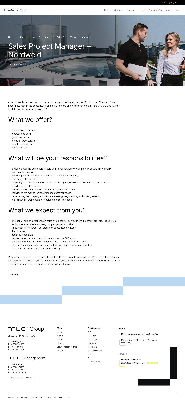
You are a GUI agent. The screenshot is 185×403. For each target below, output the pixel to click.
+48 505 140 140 (15, 378)
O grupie (118, 10)
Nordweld (92, 343)
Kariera (130, 10)
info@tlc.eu (31, 378)
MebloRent (92, 347)
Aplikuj (14, 274)
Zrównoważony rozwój (159, 10)
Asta (89, 358)
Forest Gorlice (94, 362)
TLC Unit (91, 354)
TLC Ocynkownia (95, 351)
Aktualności (138, 363)
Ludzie (141, 10)
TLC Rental (92, 336)
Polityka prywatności (54, 397)
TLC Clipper (93, 339)
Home (107, 10)
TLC (89, 332)
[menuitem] (169, 2)
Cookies (67, 397)
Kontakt (178, 10)
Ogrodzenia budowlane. (131, 359)
